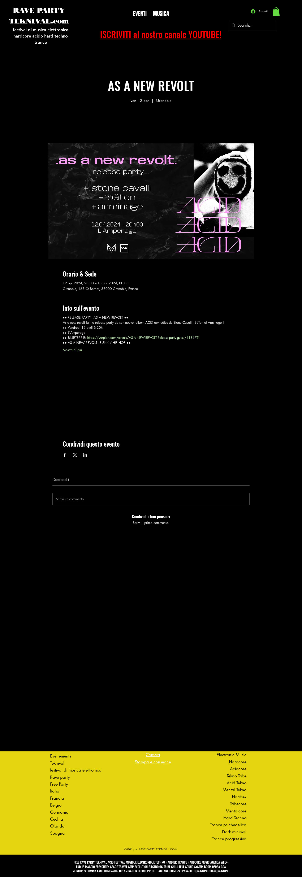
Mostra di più (72, 350)
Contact (153, 754)
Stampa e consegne (153, 762)
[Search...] (252, 25)
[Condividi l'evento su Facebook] (65, 455)
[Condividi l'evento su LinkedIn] (85, 455)
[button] (276, 11)
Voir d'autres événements (151, 124)
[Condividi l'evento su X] (75, 455)
